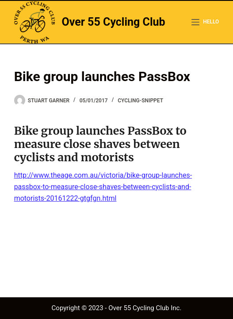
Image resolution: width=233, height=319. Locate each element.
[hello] (205, 22)
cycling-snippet (140, 100)
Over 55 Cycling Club (113, 22)
